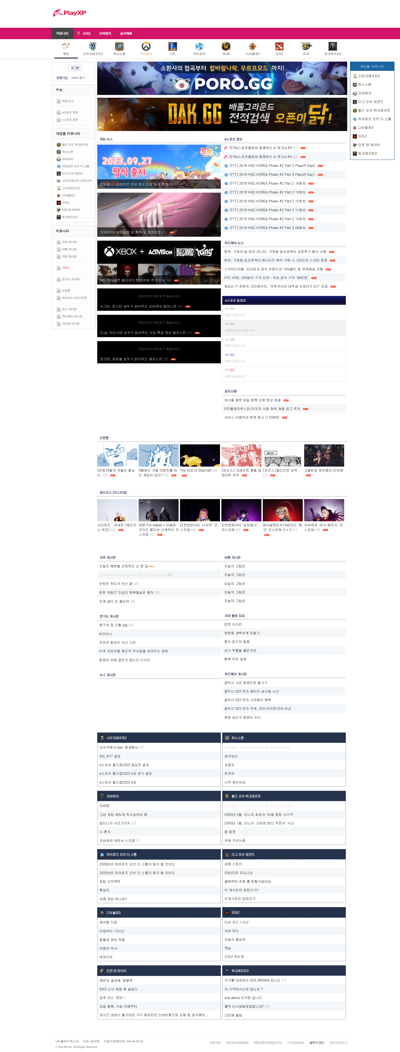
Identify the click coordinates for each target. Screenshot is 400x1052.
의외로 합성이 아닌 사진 (117, 642)
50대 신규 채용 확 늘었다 (118, 988)
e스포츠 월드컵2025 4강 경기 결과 (125, 773)
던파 (306, 49)
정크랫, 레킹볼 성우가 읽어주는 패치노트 (138, 358)
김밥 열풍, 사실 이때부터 (118, 1006)
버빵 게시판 (69, 249)
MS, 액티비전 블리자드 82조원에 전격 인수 (139, 280)
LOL (172, 49)
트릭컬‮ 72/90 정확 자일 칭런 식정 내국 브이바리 (139, 184)
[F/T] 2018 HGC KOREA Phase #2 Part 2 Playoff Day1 (269, 174)
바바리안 (106, 956)
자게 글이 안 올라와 (114, 601)
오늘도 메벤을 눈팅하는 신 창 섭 (123, 565)
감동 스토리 (233, 863)
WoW (226, 49)
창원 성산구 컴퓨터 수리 (242, 717)
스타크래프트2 (93, 49)
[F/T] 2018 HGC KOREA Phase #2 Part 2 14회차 (265, 183)
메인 (66, 49)
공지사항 (230, 391)
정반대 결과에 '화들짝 (115, 980)
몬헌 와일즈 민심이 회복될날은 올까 (126, 592)
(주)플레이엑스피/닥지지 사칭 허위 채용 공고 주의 (262, 408)
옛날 (227, 947)
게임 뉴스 (68, 101)
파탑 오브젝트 (110, 881)
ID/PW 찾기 (78, 77)
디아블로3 (253, 49)
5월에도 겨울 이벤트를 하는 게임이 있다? (158, 472)
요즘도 (229, 764)
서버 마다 (231, 930)
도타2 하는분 (234, 956)
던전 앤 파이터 (71, 210)
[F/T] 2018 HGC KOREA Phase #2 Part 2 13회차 (265, 192)
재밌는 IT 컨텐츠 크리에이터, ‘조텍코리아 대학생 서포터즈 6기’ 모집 (276, 286)
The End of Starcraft (195, 470)
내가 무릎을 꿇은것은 (240, 650)
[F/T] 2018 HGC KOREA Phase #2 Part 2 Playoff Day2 (269, 165)
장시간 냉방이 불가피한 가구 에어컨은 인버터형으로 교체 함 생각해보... (153, 1014)
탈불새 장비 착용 (112, 939)
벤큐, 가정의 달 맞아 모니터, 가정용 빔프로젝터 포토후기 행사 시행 (275, 251)
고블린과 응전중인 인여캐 (323, 470)
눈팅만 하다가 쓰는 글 (115, 583)
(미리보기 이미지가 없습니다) (159, 296)
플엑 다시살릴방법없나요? (244, 1006)
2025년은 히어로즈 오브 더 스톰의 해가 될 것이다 (137, 872)
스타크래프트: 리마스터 (76, 180)
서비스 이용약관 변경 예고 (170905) (251, 417)
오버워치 (146, 49)
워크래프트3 (332, 49)
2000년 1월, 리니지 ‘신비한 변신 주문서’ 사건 (259, 823)
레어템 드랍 (108, 922)
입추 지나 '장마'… (113, 997)
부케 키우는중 (235, 840)
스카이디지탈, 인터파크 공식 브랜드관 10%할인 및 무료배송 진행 (273, 268)
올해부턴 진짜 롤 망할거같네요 (247, 881)
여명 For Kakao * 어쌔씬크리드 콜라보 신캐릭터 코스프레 (159, 529)
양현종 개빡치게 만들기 (242, 632)
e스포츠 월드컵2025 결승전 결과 (124, 764)
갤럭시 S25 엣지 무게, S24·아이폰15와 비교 (257, 708)
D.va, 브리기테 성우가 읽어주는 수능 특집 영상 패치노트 (150, 332)
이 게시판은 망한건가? (241, 889)
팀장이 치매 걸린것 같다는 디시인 (124, 659)
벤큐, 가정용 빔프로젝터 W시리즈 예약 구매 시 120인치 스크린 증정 (275, 260)
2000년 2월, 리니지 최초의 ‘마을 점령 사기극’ (259, 814)
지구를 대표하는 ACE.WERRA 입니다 (252, 980)
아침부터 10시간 (111, 930)
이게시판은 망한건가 (240, 898)
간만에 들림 (233, 1015)
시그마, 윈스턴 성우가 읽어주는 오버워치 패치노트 (145, 306)
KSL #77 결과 (110, 756)
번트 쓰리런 (233, 624)
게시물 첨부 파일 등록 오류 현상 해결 (252, 399)
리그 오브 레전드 (72, 173)
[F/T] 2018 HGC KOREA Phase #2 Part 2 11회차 (265, 209)
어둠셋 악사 (108, 948)
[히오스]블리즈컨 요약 (280, 470)
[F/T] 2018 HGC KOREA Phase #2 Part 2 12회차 (265, 200)
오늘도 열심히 (235, 939)
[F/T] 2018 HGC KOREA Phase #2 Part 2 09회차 (265, 227)
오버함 (104, 805)
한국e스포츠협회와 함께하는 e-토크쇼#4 (258, 156)
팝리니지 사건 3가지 (114, 823)
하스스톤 (119, 49)
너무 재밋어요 (235, 782)
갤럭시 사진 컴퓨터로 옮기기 (246, 682)
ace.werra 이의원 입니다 (243, 997)
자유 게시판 (69, 242)
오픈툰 (66, 290)
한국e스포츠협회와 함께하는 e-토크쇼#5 (258, 147)
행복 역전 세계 (235, 658)
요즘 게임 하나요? (113, 898)
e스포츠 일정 (70, 119)
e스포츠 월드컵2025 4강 (117, 782)
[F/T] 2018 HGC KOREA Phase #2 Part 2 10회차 (265, 218)
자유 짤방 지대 (234, 615)
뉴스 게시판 (69, 309)
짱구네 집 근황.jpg (113, 624)
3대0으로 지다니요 (238, 872)
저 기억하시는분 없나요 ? (243, 988)
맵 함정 (230, 831)
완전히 (229, 773)
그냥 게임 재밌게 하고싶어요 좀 (123, 814)
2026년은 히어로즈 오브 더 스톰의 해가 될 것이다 (137, 864)
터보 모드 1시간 (236, 922)
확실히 (104, 889)
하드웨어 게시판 (72, 316)
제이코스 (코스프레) (74, 298)
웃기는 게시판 (70, 279)
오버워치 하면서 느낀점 (117, 840)
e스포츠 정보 (70, 112)
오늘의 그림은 (234, 565)
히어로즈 (199, 49)
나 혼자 (105, 831)
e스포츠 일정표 (235, 300)
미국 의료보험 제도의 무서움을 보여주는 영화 (133, 650)
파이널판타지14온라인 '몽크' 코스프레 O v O (282, 527)
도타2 (279, 49)
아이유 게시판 (70, 323)
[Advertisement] (246, 13)
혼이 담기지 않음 (237, 641)
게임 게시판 (69, 256)
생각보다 (231, 756)
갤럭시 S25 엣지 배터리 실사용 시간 (251, 691)
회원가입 (62, 77)
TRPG (65, 268)
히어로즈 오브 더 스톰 (75, 166)
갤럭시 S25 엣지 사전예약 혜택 (247, 699)
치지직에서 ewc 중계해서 (118, 747)
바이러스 (105, 633)
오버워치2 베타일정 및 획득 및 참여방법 (137, 232)
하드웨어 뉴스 (234, 242)
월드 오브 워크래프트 (75, 144)
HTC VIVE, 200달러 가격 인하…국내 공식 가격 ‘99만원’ (266, 277)
